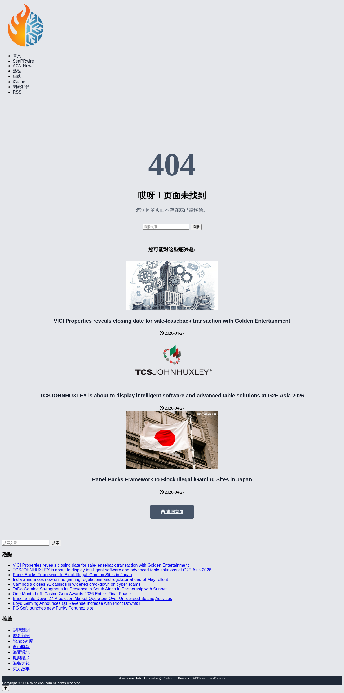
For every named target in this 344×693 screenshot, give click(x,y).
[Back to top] (5, 688)
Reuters (183, 678)
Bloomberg (152, 678)
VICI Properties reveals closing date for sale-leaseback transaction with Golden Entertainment (172, 321)
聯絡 (17, 76)
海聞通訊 (21, 652)
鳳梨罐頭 (21, 658)
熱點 (17, 71)
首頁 (17, 56)
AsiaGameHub (130, 678)
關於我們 (21, 87)
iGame (19, 81)
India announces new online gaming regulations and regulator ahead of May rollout (90, 579)
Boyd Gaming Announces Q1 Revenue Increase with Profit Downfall (76, 603)
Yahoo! (169, 678)
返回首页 (172, 511)
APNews (199, 678)
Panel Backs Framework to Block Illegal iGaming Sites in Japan (172, 479)
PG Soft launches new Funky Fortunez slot (53, 608)
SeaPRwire (23, 61)
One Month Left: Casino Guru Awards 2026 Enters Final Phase (72, 594)
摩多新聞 (21, 635)
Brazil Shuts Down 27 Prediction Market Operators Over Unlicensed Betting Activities (92, 598)
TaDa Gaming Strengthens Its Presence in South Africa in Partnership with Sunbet (90, 589)
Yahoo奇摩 (23, 641)
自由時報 (21, 647)
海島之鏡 (21, 663)
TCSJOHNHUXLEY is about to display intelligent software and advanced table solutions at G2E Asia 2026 (172, 395)
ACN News (23, 66)
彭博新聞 (21, 630)
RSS (17, 92)
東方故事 (21, 669)
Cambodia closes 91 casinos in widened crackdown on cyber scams (76, 584)
